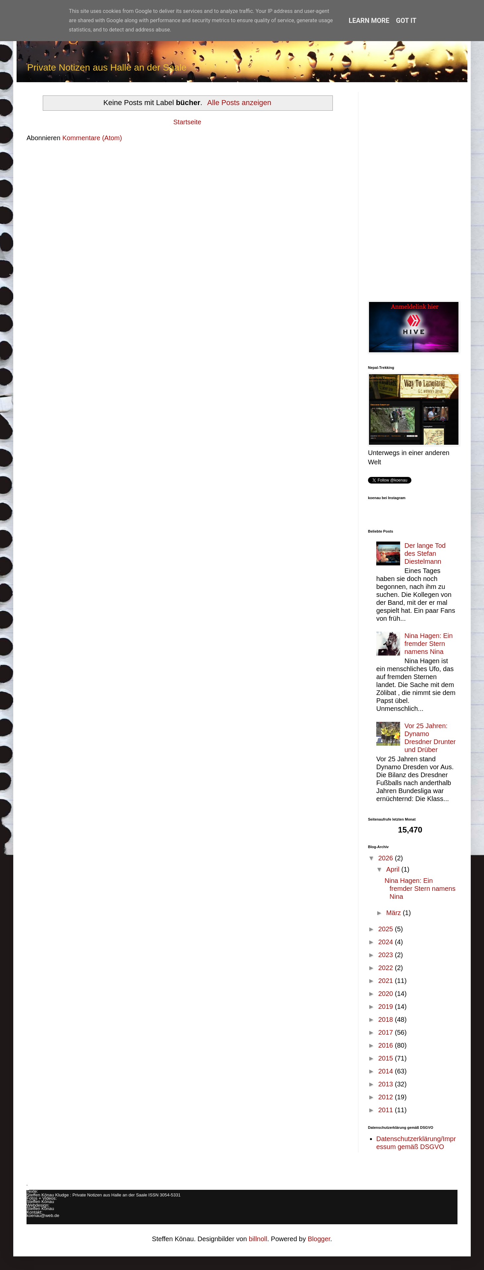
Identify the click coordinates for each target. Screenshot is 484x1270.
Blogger (319, 1238)
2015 (386, 1058)
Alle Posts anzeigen (239, 102)
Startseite (187, 122)
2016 (386, 1045)
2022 (386, 967)
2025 (386, 929)
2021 (386, 980)
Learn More (369, 21)
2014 (386, 1071)
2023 (386, 954)
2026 (386, 858)
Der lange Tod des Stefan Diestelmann (425, 553)
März (394, 912)
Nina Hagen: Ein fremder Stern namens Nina (428, 643)
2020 (386, 993)
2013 (386, 1084)
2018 (386, 1019)
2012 (386, 1097)
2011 (386, 1110)
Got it (406, 21)
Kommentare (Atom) (92, 138)
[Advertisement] (412, 191)
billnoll (258, 1238)
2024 (386, 942)
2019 (386, 1006)
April (393, 869)
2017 (386, 1032)
